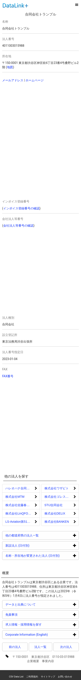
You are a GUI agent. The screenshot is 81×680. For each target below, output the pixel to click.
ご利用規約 (32, 676)
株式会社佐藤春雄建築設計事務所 (22, 505)
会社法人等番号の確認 (18, 225)
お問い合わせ (65, 676)
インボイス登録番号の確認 (21, 208)
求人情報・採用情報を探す (39, 624)
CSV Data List (16, 676)
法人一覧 (40, 647)
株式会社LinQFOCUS (20, 513)
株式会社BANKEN (56, 521)
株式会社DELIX (54, 513)
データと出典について (36, 604)
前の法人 (15, 647)
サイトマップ (48, 676)
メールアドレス (12, 80)
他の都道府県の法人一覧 (38, 535)
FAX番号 (8, 376)
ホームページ (34, 80)
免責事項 (27, 614)
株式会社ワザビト (56, 488)
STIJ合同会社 (53, 505)
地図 (10, 67)
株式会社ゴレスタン (58, 496)
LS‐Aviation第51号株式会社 (22, 521)
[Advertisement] (32, 114)
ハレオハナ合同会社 (19, 488)
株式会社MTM (14, 496)
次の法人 (66, 647)
